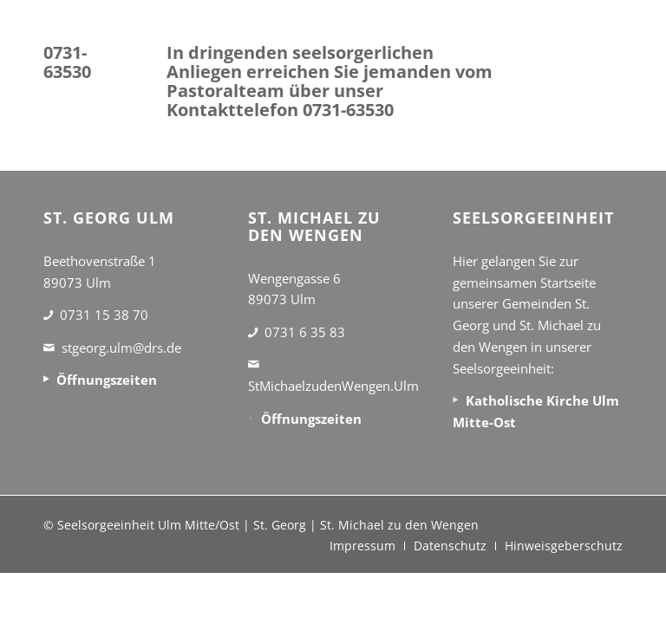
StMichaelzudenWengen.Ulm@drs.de (357, 385)
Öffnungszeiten (106, 379)
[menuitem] (362, 546)
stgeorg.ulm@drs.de (121, 347)
